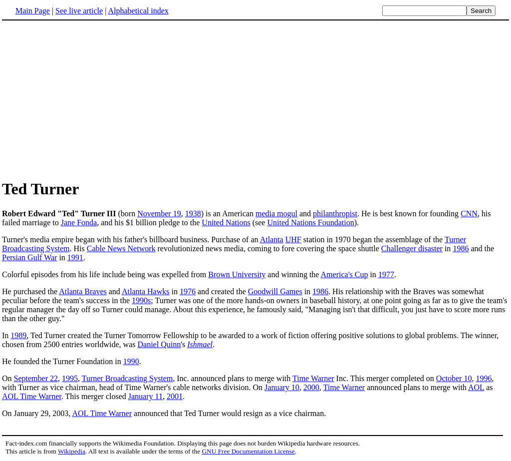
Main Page (32, 10)
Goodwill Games (275, 291)
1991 (75, 257)
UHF (293, 239)
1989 (18, 335)
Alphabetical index (138, 10)
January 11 (145, 396)
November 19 (159, 213)
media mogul (276, 213)
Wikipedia (71, 451)
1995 (70, 378)
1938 (193, 213)
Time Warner (313, 378)
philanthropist (335, 213)
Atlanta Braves (83, 291)
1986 (461, 248)
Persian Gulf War (29, 257)
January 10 (281, 387)
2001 (175, 396)
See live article (79, 10)
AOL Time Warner (31, 396)
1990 (131, 361)
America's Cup (344, 274)
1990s (141, 300)
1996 (484, 378)
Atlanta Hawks (146, 291)
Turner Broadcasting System (127, 378)
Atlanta (271, 239)
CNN (469, 213)
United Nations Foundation (310, 222)
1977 (386, 274)
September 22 (36, 378)
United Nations (226, 222)
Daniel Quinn (159, 344)
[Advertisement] (255, 99)
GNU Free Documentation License (248, 451)
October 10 (454, 378)
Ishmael (200, 344)
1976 (188, 291)
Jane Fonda (79, 222)
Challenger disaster (412, 248)
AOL (476, 387)
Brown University (236, 274)
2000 (311, 387)
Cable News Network (121, 248)
